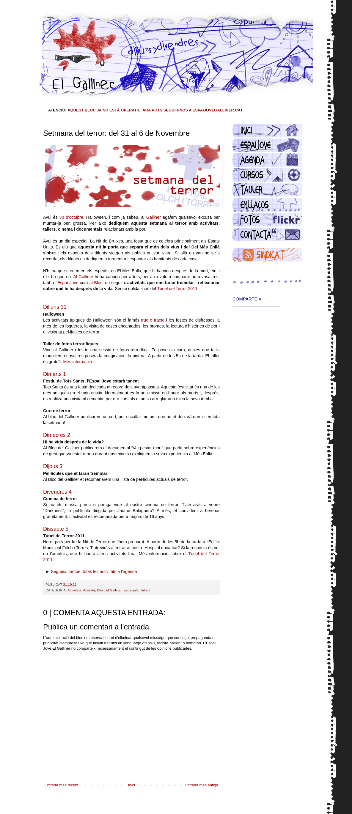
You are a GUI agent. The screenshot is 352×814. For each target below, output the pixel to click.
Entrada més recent (61, 785)
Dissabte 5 (55, 529)
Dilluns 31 (55, 307)
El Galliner (114, 590)
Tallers (145, 590)
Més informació (77, 361)
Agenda (89, 590)
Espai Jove (67, 282)
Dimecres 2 (56, 435)
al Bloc (95, 282)
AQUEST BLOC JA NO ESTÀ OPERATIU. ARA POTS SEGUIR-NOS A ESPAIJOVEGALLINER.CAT (155, 110)
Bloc (100, 590)
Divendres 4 (57, 492)
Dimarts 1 (54, 374)
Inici (131, 785)
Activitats (74, 590)
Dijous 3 (52, 466)
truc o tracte (153, 320)
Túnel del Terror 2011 (177, 288)
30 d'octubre (71, 217)
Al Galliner (83, 276)
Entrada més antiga (201, 785)
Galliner (153, 217)
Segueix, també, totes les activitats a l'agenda (94, 571)
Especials (130, 590)
